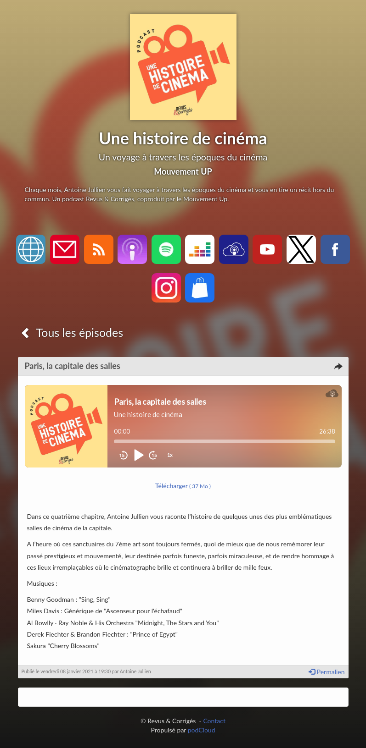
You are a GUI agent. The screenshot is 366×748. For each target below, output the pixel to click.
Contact (214, 721)
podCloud (201, 730)
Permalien (326, 672)
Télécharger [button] (183, 486)
